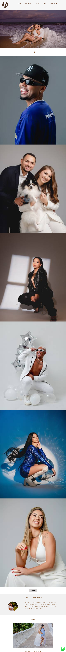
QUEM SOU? (53, 3)
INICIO (19, 3)
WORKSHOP (43, 6)
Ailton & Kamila (30, 610)
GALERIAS (37, 3)
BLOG (45, 3)
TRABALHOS (28, 3)
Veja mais (33, 590)
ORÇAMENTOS (32, 6)
